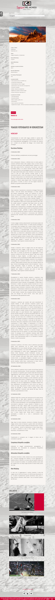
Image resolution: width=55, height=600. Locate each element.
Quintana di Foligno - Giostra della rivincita (27, 580)
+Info (47, 599)
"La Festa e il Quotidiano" (27, 512)
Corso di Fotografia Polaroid (27, 559)
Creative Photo (27, 536)
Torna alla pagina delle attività (17, 119)
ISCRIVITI (13, 112)
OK (52, 599)
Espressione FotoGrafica (28, 591)
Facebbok (24, 596)
